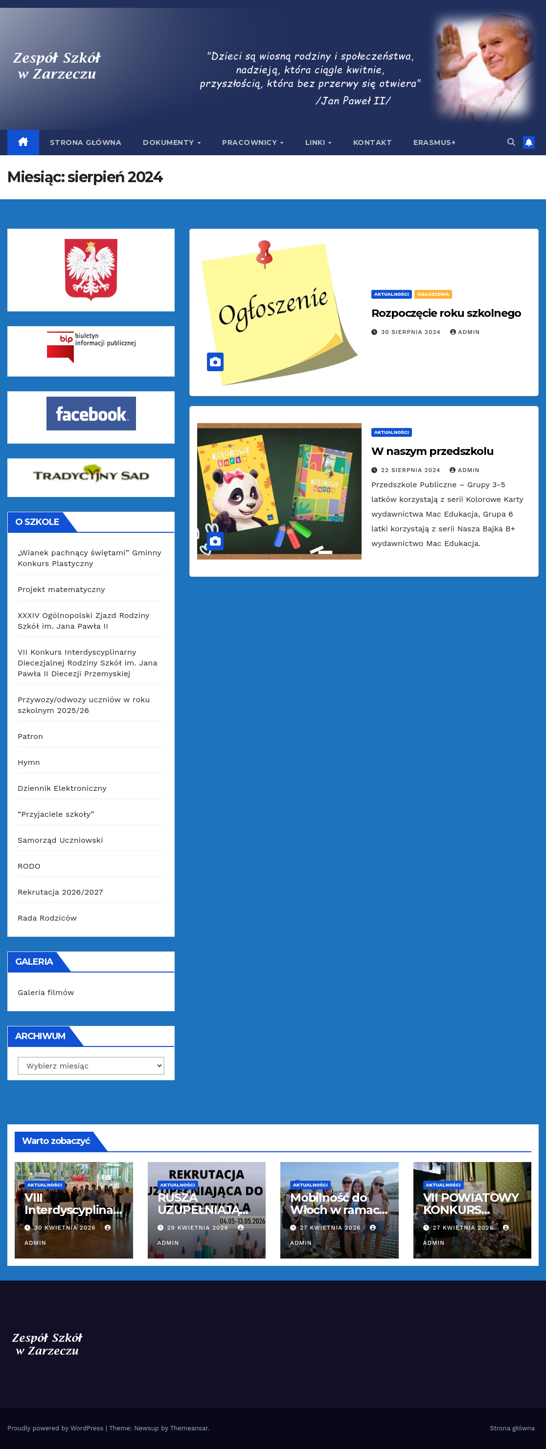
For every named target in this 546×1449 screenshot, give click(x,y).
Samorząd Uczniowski (60, 840)
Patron (30, 736)
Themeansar (189, 1428)
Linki (316, 142)
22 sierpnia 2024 (412, 470)
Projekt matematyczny (61, 589)
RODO (29, 866)
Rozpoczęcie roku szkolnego (446, 313)
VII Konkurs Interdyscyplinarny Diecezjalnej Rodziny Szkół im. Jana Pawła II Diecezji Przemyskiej (87, 662)
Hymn (29, 762)
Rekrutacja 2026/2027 (60, 892)
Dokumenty (169, 142)
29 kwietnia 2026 (198, 1227)
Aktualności (391, 294)
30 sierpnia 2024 (412, 332)
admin (465, 332)
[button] (511, 142)
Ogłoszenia (433, 294)
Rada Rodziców (47, 918)
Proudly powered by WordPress (56, 1428)
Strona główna (86, 142)
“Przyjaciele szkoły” (56, 814)
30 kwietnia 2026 (66, 1227)
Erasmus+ (434, 142)
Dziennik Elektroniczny (62, 788)
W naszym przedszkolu (432, 451)
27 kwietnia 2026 (331, 1227)
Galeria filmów (46, 992)
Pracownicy (250, 142)
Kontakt (372, 142)
